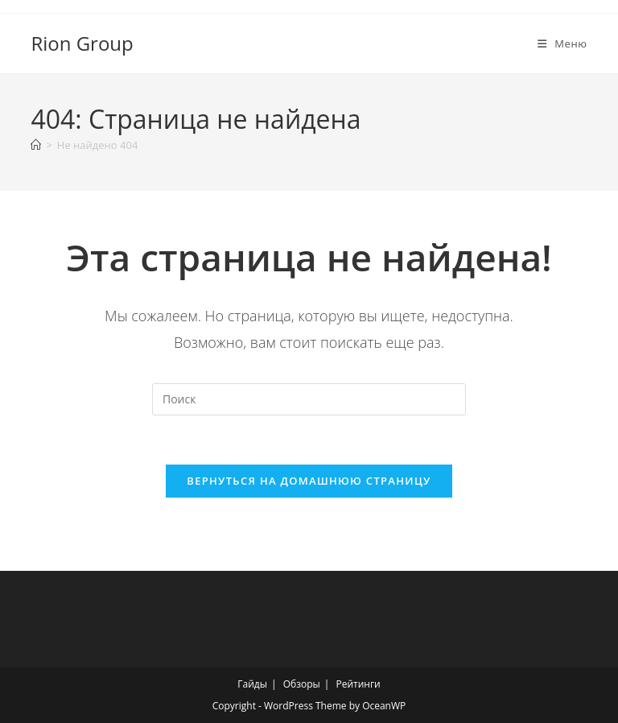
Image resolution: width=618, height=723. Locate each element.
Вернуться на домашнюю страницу (309, 480)
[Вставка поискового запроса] (309, 399)
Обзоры (301, 684)
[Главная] (36, 145)
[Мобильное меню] (562, 43)
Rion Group (82, 43)
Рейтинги (358, 684)
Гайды (252, 684)
